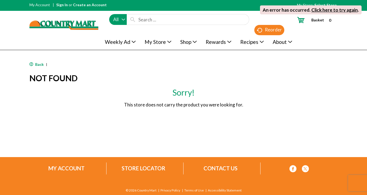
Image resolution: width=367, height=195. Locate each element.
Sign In (62, 4)
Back (36, 64)
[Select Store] (326, 5)
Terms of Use (194, 190)
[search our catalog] (133, 19)
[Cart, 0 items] (316, 20)
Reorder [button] (269, 30)
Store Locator (143, 168)
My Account (39, 4)
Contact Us (220, 168)
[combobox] (118, 19)
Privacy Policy (170, 190)
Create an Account (90, 4)
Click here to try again (334, 10)
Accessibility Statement (225, 190)
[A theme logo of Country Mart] (63, 15)
